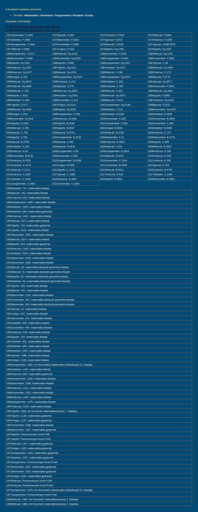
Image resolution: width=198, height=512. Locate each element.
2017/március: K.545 (111, 174)
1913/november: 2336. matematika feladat (30, 262)
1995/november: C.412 (65, 100)
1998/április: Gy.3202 (64, 109)
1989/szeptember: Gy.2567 (67, 76)
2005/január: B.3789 (17, 141)
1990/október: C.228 (111, 81)
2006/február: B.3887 (160, 146)
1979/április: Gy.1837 (160, 49)
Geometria (46, 15)
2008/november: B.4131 (19, 155)
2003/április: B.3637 (63, 128)
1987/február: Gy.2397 (18, 67)
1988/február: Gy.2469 (160, 67)
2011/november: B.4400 (113, 165)
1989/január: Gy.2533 (64, 72)
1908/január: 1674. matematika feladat (27, 239)
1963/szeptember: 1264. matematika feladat (30, 378)
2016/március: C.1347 (18, 174)
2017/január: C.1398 (63, 174)
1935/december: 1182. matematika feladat (30, 295)
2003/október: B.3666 (160, 128)
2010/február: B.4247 (112, 155)
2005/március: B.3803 (112, 141)
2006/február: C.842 (111, 146)
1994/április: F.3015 (17, 95)
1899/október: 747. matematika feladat (27, 188)
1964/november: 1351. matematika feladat (30, 392)
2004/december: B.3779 (161, 137)
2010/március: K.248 (159, 155)
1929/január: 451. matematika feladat (27, 290)
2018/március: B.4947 (64, 179)
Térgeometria (63, 15)
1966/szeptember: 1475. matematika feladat (30, 401)
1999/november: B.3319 (19, 118)
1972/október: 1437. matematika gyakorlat (29, 457)
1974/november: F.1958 (65, 44)
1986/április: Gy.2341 (18, 63)
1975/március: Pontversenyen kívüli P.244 (29, 485)
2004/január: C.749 (17, 132)
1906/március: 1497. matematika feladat (28, 216)
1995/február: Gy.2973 (112, 95)
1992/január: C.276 (63, 86)
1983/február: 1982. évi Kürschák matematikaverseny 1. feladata (42, 499)
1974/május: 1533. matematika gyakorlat (29, 476)
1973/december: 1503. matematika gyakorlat (31, 471)
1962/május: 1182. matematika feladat (27, 360)
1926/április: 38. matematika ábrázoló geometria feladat (37, 276)
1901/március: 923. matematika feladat (28, 197)
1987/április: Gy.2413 (64, 67)
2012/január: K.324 (158, 165)
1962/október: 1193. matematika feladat (28, 369)
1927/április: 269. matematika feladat (26, 285)
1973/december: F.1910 (65, 39)
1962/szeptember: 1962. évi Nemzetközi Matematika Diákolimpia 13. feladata (49, 364)
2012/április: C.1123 (63, 169)
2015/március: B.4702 (160, 169)
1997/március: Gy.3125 (161, 100)
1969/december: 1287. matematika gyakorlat (31, 429)
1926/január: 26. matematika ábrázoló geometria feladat (37, 267)
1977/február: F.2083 (18, 49)
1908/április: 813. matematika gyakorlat (28, 244)
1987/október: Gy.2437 (112, 67)
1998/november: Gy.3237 (162, 109)
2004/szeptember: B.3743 (66, 137)
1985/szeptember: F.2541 (114, 58)
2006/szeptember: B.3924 (114, 151)
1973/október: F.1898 (18, 39)
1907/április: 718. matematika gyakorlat (28, 225)
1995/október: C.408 (17, 100)
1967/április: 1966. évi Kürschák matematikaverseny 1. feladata (41, 411)
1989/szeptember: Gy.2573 (115, 76)
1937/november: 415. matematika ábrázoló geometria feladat (40, 299)
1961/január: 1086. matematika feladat (27, 355)
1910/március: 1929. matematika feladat (28, 248)
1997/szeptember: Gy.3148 (115, 104)
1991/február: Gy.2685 (18, 86)
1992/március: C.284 (111, 86)
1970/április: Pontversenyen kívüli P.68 (27, 434)
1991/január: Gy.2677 (160, 81)
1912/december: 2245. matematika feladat (30, 257)
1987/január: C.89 (158, 63)
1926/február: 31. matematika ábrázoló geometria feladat (38, 271)
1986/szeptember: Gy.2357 (115, 63)
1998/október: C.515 (111, 109)
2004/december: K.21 (112, 137)
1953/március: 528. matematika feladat (28, 332)
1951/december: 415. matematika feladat (29, 318)
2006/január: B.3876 (63, 146)
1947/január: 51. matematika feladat (26, 309)
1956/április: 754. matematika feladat (26, 336)
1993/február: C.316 (17, 90)
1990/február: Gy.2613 (18, 81)
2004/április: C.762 (16, 137)
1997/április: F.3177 (17, 104)
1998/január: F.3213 (159, 104)
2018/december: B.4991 (161, 179)
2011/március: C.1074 (18, 165)
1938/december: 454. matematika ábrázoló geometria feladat (40, 304)
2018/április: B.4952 (111, 179)
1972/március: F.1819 (112, 35)
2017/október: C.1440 (18, 179)
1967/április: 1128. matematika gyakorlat (28, 415)
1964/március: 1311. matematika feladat (28, 387)
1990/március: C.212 (64, 81)
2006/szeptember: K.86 (65, 151)
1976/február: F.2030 (111, 44)
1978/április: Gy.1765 (112, 49)
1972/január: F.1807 (63, 35)
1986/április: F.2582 (63, 63)
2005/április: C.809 (158, 141)
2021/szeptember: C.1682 (20, 183)
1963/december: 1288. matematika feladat (30, 383)
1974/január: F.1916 (111, 39)
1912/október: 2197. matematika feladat (28, 253)
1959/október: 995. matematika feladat (27, 346)
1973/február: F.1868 (159, 35)
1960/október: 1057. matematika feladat (28, 350)
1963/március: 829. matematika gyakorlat (29, 374)
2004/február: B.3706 (112, 132)
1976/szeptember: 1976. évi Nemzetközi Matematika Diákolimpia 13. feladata (49, 490)
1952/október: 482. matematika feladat (27, 322)
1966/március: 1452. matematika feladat (28, 397)
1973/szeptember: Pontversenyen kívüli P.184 (31, 462)
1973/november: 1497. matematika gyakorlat (31, 466)
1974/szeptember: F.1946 (20, 44)
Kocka (89, 15)
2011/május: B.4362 (63, 165)
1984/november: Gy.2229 (66, 58)
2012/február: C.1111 (18, 169)
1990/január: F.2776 (159, 76)
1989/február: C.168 (111, 72)
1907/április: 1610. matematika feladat (27, 230)
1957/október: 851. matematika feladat (27, 341)
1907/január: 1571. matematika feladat (27, 220)
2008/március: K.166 (159, 151)
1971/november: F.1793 (19, 35)
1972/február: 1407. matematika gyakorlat (29, 443)
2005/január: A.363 (62, 141)
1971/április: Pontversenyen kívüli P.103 (28, 439)
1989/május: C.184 (16, 76)
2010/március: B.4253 (18, 160)
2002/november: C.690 (160, 123)
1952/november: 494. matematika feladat (29, 327)
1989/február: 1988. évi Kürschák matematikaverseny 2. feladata (42, 504)
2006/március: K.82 (17, 151)
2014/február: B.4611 (112, 169)
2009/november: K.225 (65, 155)
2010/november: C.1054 (113, 160)
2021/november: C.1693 (65, 183)
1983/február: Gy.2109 (64, 53)
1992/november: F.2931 (161, 86)
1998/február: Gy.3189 (18, 109)
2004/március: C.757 (159, 132)
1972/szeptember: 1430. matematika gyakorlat (32, 452)
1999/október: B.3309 (160, 114)
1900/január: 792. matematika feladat (27, 192)
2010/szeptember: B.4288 (66, 160)
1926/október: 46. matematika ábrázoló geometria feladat (38, 281)
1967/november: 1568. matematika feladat (30, 425)
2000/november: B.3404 (161, 118)
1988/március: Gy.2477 (19, 72)
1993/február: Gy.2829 (64, 90)
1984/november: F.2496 (19, 58)
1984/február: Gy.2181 (160, 53)
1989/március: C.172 (159, 72)
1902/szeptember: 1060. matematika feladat (30, 202)
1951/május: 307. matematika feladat (27, 313)
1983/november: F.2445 (113, 53)
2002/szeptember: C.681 (114, 123)
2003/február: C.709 (17, 128)
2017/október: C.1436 (160, 174)
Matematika (31, 15)
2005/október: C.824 (17, 146)
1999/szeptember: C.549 (66, 114)
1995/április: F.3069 (159, 95)
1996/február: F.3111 (111, 100)
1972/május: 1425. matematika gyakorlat (29, 448)
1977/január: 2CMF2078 (161, 44)
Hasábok (78, 15)
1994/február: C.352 (111, 90)
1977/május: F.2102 (63, 49)
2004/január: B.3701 (63, 132)
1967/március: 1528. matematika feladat (28, 406)
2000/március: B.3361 (64, 118)
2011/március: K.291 (159, 160)
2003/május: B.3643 (111, 128)
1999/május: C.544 (16, 114)
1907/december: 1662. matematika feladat (30, 234)
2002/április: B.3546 (63, 123)
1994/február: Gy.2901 (160, 90)
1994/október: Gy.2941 (65, 95)
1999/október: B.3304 (112, 114)
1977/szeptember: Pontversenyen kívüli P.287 (31, 494)
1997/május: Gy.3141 (64, 104)
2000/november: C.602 (113, 118)
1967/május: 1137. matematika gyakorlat (29, 420)
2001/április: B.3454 (17, 123)
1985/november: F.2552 (161, 58)
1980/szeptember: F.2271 (20, 53)
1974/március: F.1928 (160, 39)
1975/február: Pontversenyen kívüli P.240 (29, 480)
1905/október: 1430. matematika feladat (28, 206)
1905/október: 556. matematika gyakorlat (29, 211)
